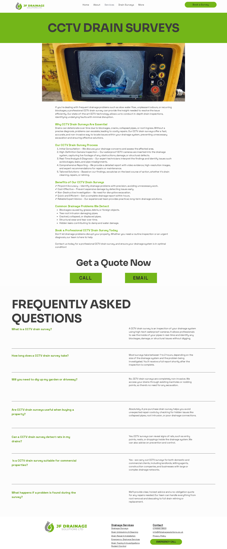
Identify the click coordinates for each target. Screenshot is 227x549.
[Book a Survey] (201, 5)
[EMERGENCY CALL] (166, 542)
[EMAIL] (141, 278)
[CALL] (86, 278)
